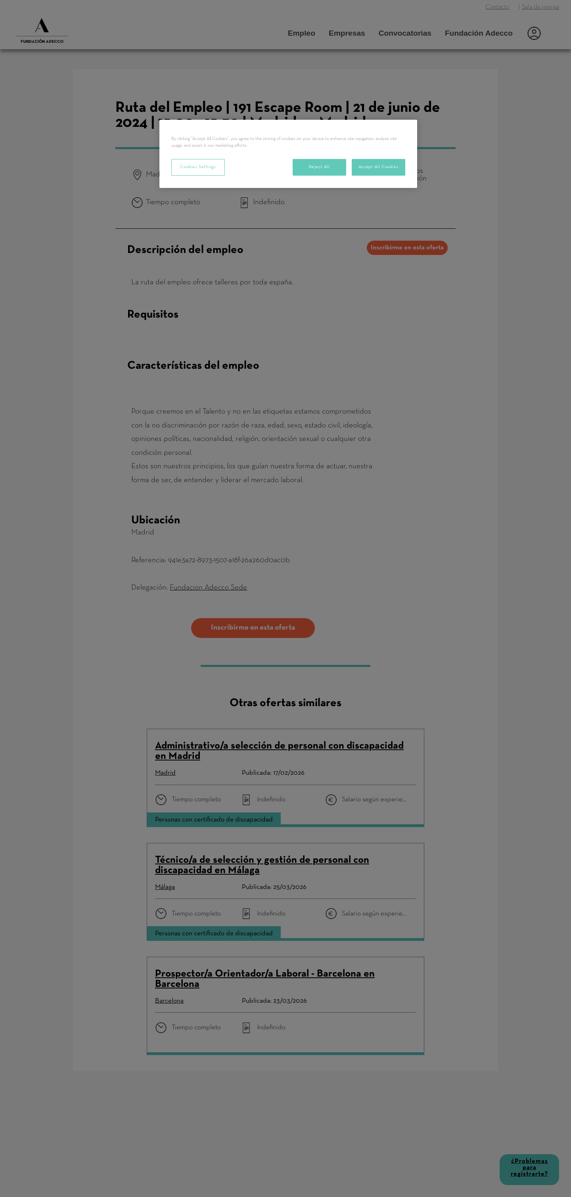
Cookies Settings (198, 167)
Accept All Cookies (378, 167)
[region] (288, 154)
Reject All (319, 167)
